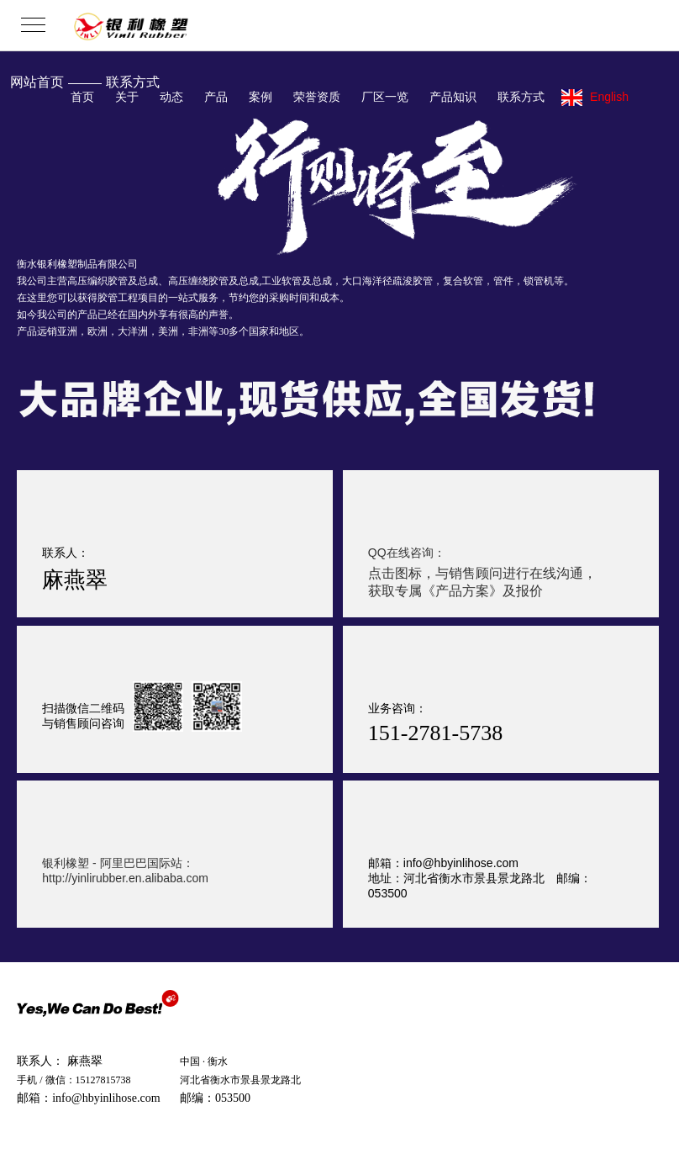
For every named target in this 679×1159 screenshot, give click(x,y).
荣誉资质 (316, 96)
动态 (171, 96)
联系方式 (521, 96)
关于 (127, 96)
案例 (260, 96)
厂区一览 (384, 96)
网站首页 (37, 82)
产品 (216, 96)
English (595, 97)
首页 (82, 96)
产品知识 (452, 96)
